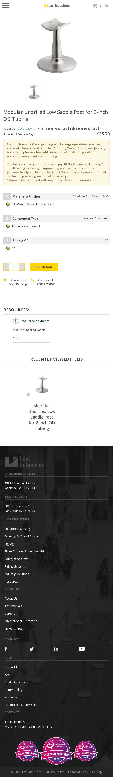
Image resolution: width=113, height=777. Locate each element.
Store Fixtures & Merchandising (26, 551)
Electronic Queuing (17, 529)
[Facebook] (11, 649)
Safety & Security (16, 559)
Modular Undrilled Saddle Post (31, 329)
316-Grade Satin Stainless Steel (30, 204)
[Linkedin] (60, 649)
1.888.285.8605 (45, 284)
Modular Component (23, 226)
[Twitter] (35, 649)
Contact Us (12, 667)
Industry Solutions (17, 574)
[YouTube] (85, 649)
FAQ (7, 675)
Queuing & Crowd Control (22, 536)
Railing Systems (15, 566)
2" (10, 248)
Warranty (11, 697)
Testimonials (13, 606)
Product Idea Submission (21, 705)
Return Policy (13, 690)
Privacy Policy (54, 772)
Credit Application (16, 682)
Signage (10, 544)
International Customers (21, 621)
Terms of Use (77, 772)
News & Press (14, 629)
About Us (11, 598)
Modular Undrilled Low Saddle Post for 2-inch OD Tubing (41, 417)
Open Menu (7, 5)
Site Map (96, 772)
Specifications (26, 128)
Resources (12, 581)
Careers (10, 613)
